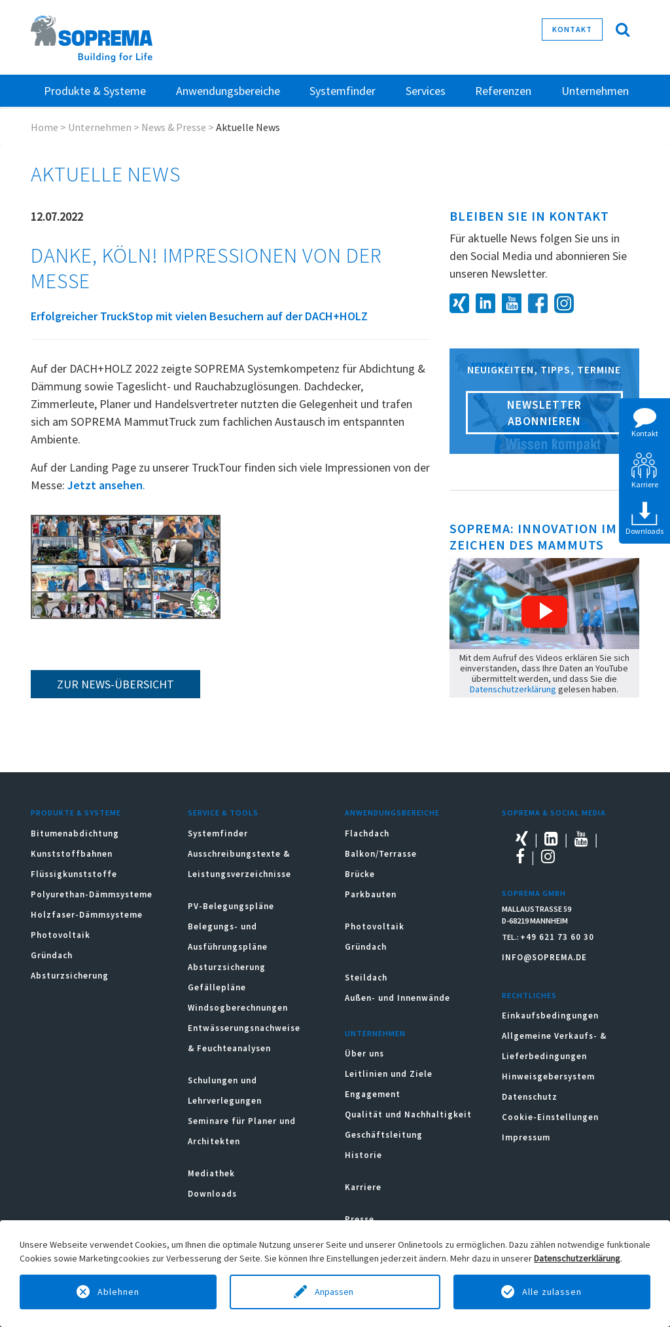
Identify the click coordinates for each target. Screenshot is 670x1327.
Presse (359, 1219)
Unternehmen (100, 127)
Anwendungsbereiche (392, 812)
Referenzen (503, 90)
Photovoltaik (60, 935)
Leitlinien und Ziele (388, 1073)
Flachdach (367, 833)
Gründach (52, 955)
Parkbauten (371, 894)
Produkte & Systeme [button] (95, 90)
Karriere (363, 1187)
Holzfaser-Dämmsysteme (87, 914)
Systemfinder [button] (342, 90)
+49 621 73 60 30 (557, 937)
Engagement (372, 1094)
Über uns (364, 1053)
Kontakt (572, 29)
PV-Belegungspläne (231, 906)
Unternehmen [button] (595, 90)
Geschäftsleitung (384, 1134)
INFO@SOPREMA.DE (544, 957)
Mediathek (211, 1173)
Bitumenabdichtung (75, 833)
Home (44, 127)
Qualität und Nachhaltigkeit (408, 1114)
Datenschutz (529, 1096)
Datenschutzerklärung (513, 689)
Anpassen (335, 1292)
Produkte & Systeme (76, 812)
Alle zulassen (552, 1292)
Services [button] (426, 90)
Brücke (360, 874)
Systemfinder (218, 833)
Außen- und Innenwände (397, 997)
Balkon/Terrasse (381, 853)
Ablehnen (118, 1292)
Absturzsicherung (70, 975)
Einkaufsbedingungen (550, 1015)
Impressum (526, 1137)
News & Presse (173, 127)
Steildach (366, 977)
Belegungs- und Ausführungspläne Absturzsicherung (228, 947)
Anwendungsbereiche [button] (228, 90)
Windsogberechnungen (238, 1007)
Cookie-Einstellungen (550, 1117)
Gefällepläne (217, 987)
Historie (363, 1155)
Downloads (212, 1193)
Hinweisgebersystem (548, 1076)
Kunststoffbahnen (72, 853)
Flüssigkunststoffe (74, 874)
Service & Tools (223, 812)
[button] (544, 612)
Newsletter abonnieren (544, 412)
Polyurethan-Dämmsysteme (91, 894)
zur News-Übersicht (115, 684)
